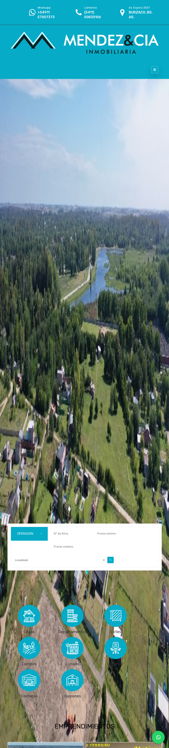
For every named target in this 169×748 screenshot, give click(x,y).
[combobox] (29, 534)
